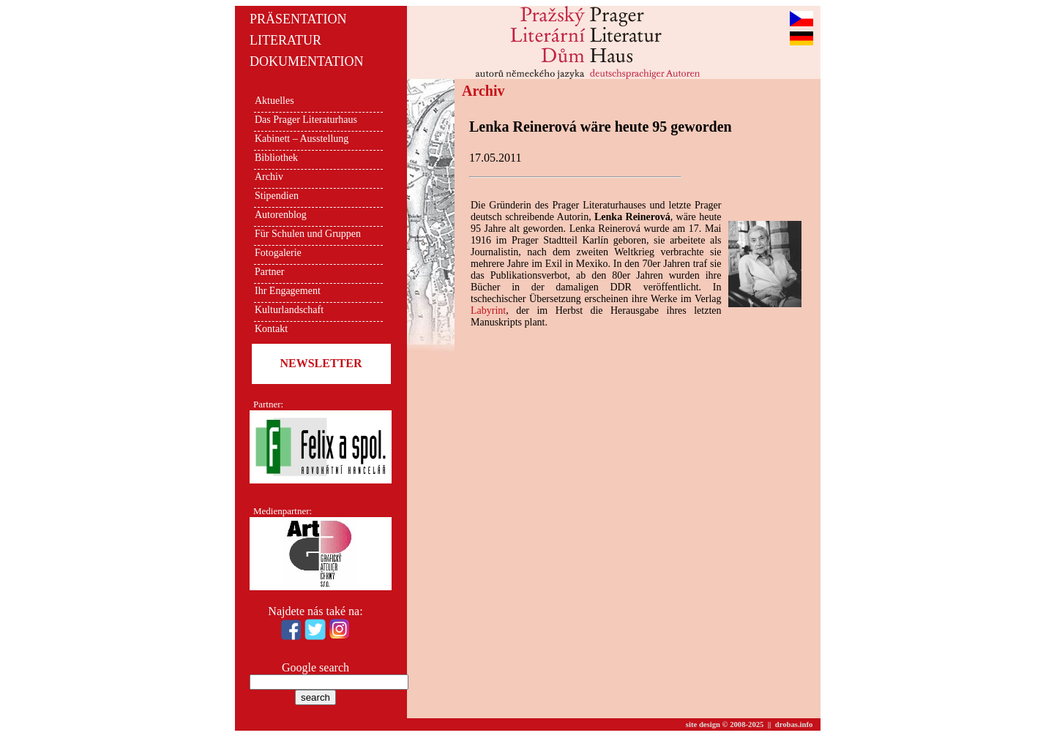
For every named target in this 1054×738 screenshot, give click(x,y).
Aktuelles (274, 100)
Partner (269, 271)
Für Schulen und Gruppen (308, 233)
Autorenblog (281, 214)
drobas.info (794, 724)
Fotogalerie (278, 252)
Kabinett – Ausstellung (301, 138)
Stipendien (277, 195)
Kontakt (271, 328)
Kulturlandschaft (289, 309)
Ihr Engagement (288, 290)
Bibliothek (276, 157)
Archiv (269, 176)
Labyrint (488, 310)
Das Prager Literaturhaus (306, 119)
